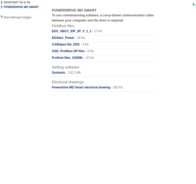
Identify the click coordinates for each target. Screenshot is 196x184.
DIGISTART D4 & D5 (17, 2)
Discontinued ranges (17, 17)
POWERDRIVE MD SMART (21, 6)
